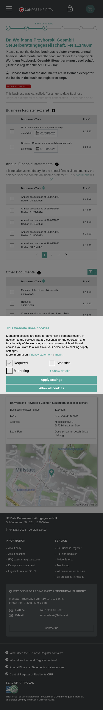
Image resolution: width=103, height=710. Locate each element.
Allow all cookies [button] (51, 388)
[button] (59, 371)
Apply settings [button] (51, 379)
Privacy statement (40, 354)
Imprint (59, 354)
